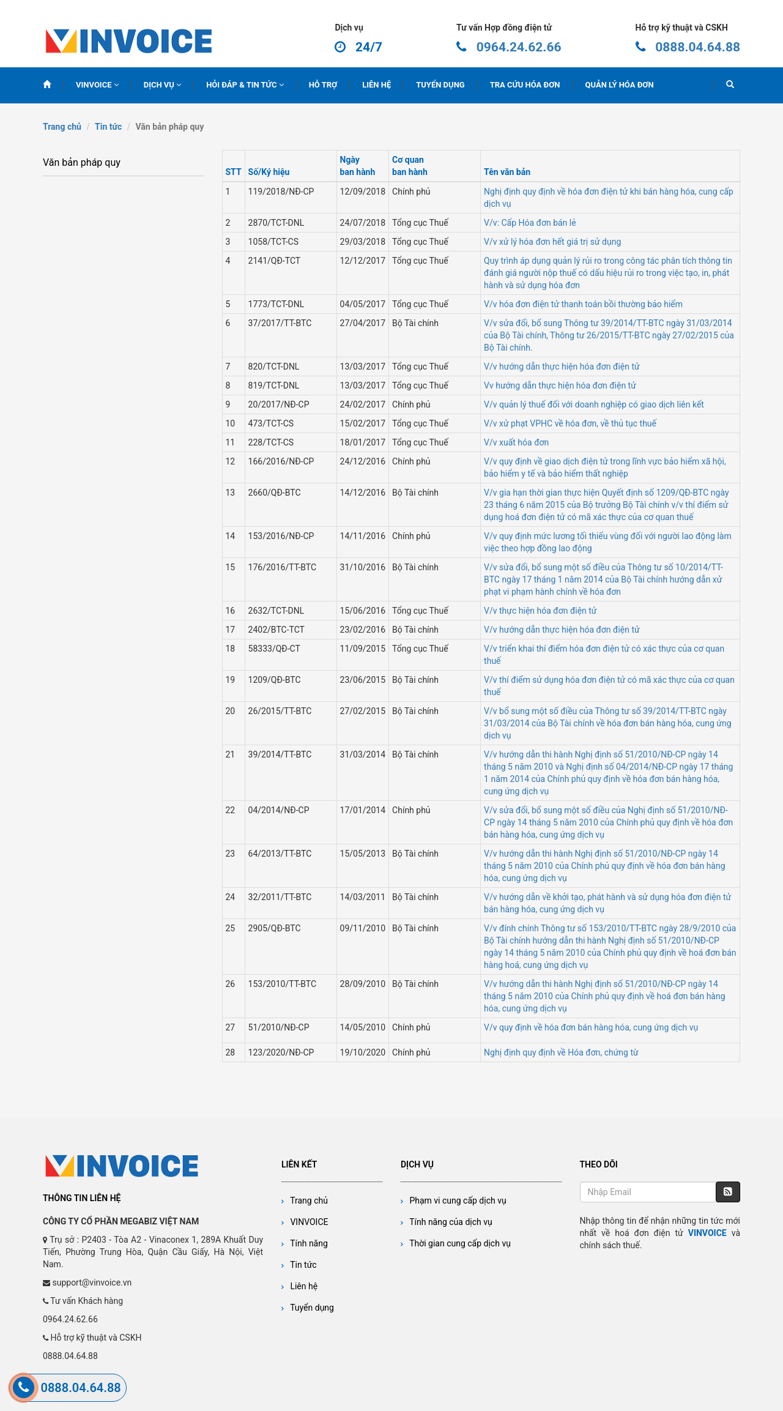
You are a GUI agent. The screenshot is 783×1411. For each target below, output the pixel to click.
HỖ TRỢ (323, 84)
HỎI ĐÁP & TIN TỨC (244, 84)
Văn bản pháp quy (82, 162)
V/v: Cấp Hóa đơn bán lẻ (530, 223)
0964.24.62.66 (519, 47)
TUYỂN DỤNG (440, 84)
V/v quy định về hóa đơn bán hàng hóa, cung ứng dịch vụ (591, 1027)
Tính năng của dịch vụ (446, 1222)
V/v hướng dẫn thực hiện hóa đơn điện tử (562, 366)
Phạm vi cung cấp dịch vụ (454, 1200)
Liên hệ (299, 1286)
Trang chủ (62, 127)
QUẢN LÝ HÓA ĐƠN (619, 84)
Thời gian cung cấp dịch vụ (456, 1243)
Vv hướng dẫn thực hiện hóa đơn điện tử (560, 385)
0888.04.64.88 (697, 47)
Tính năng (304, 1243)
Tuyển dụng (307, 1307)
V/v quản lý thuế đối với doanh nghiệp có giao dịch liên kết (594, 404)
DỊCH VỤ (162, 84)
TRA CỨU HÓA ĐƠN (525, 84)
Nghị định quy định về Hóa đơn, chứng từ (561, 1052)
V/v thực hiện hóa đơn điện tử (540, 611)
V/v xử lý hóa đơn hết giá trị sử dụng (552, 242)
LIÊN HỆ (376, 84)
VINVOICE (97, 84)
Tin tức (108, 127)
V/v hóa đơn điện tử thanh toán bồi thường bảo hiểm (583, 304)
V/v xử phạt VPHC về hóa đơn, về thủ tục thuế (570, 423)
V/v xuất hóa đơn (516, 442)
